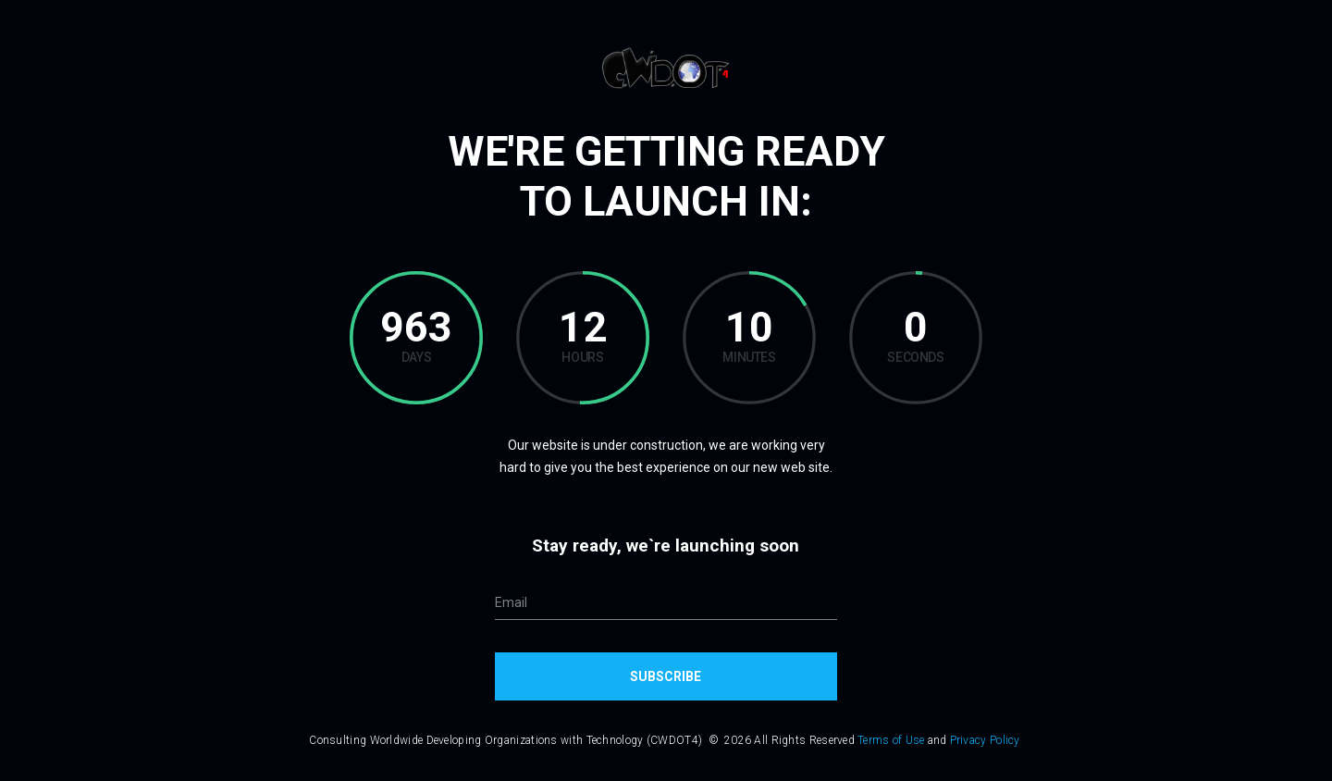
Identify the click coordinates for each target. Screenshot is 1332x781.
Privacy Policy (985, 740)
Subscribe (665, 676)
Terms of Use (891, 740)
